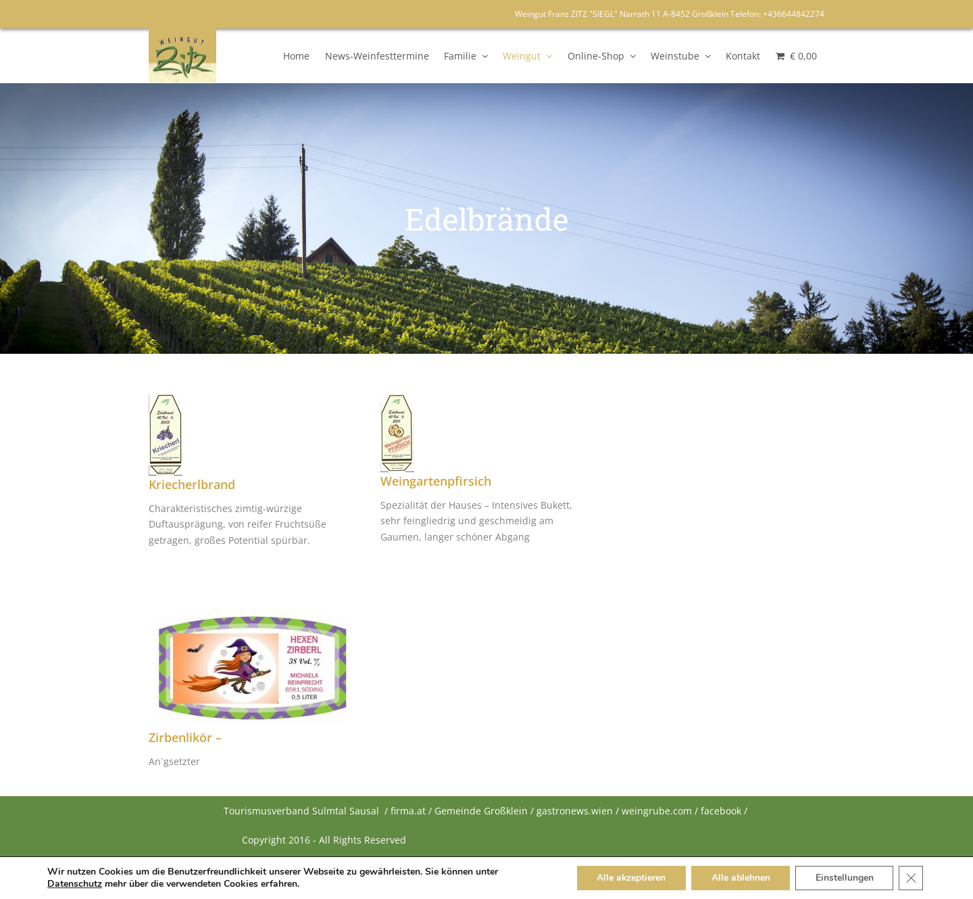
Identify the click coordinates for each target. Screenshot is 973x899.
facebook (721, 810)
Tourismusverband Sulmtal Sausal (301, 810)
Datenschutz (74, 884)
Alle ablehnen (739, 877)
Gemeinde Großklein (481, 810)
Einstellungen (844, 877)
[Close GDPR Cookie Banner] (911, 878)
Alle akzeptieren (629, 877)
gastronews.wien (575, 810)
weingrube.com (657, 810)
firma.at (408, 810)
